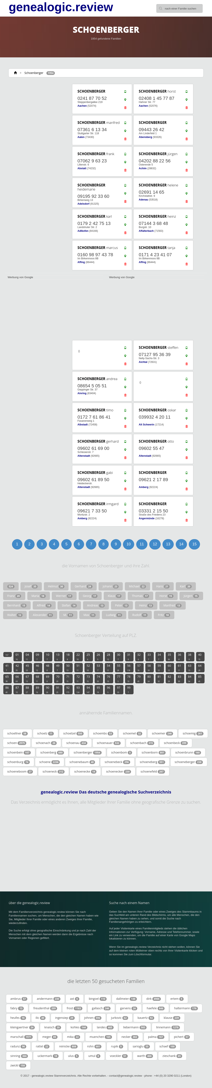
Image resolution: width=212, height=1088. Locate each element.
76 (108, 678)
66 (17, 678)
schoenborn (154, 752)
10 (128, 544)
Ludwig (114, 615)
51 (78, 667)
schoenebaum (82, 762)
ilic (41, 1018)
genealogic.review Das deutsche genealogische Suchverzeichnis (106, 792)
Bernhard (16, 605)
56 (128, 667)
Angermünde (146, 518)
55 (118, 667)
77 (118, 678)
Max (89, 615)
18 (68, 657)
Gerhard (84, 586)
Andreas (96, 605)
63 (189, 667)
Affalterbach (146, 230)
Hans (163, 586)
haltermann (186, 1008)
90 (47, 689)
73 (88, 678)
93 (78, 689)
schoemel (132, 733)
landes (105, 1027)
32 (139, 657)
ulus (73, 1056)
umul (94, 1056)
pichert (182, 1037)
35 (169, 657)
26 (98, 657)
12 (155, 544)
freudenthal (45, 1008)
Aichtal (143, 362)
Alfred (44, 605)
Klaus (115, 596)
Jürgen (191, 596)
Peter (122, 605)
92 (68, 689)
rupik (117, 1046)
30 (118, 657)
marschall (21, 1037)
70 (57, 678)
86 (7, 689)
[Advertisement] (35, 109)
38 (189, 657)
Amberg (143, 487)
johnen (93, 1018)
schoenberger (87, 752)
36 (179, 657)
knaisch (52, 1027)
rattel (42, 1046)
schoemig (193, 733)
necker (130, 1037)
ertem (177, 999)
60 (169, 667)
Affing (81, 262)
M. (68, 615)
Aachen (82, 105)
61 (179, 667)
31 (128, 657)
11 (142, 544)
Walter (15, 615)
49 (57, 667)
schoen (16, 743)
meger (49, 1037)
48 (47, 667)
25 (88, 657)
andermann (49, 999)
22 (78, 657)
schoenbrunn (188, 752)
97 (118, 689)
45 (27, 667)
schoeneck (53, 771)
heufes (18, 1018)
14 (181, 544)
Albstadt (82, 424)
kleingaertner (22, 1027)
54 (108, 667)
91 (57, 689)
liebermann (135, 1027)
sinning (19, 1056)
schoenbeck (176, 743)
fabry (17, 1008)
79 (139, 678)
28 (108, 657)
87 (17, 689)
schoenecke (85, 771)
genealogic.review (61, 7)
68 (37, 678)
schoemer (162, 733)
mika (73, 1037)
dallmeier (126, 999)
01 (17, 657)
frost (74, 1008)
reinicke (68, 1046)
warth (145, 1056)
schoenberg (52, 752)
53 (98, 667)
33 (149, 657)
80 (149, 678)
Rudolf (140, 615)
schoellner (17, 733)
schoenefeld (153, 771)
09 (37, 657)
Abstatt (81, 168)
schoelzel (73, 733)
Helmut (56, 586)
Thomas (140, 596)
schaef (167, 1046)
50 (68, 667)
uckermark (47, 1056)
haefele (156, 1008)
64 (199, 667)
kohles (79, 1027)
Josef (31, 586)
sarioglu (141, 1046)
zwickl (18, 1065)
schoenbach (142, 743)
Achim (143, 168)
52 (88, 667)
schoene (49, 762)
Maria (38, 596)
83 (179, 678)
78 (128, 678)
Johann (111, 586)
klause (172, 1018)
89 (37, 689)
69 (47, 678)
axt (74, 999)
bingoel (98, 999)
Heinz (146, 605)
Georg (90, 596)
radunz (18, 1046)
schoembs (103, 733)
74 (98, 678)
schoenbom (121, 752)
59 (159, 667)
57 (139, 667)
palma (156, 1037)
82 (169, 678)
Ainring (81, 393)
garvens (128, 1008)
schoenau (76, 743)
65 (7, 678)
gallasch (101, 1008)
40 (199, 657)
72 (78, 678)
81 (159, 678)
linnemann (168, 1027)
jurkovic (119, 1018)
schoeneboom (20, 771)
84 (189, 678)
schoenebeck (117, 762)
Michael (137, 586)
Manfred (173, 605)
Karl (186, 586)
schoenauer (109, 743)
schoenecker (118, 771)
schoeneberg (152, 762)
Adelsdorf (83, 203)
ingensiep (65, 1018)
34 (159, 657)
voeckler (119, 1056)
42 (17, 667)
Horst (166, 596)
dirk (153, 999)
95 (98, 689)
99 (128, 689)
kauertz (146, 1018)
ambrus (18, 999)
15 (194, 544)
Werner (64, 596)
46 (37, 667)
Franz (14, 596)
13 (168, 544)
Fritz (164, 615)
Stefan (69, 605)
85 (199, 678)
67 (27, 678)
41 (7, 667)
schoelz (45, 733)
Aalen (80, 137)
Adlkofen (82, 230)
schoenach (46, 743)
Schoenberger (33, 73)
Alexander (43, 615)
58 (149, 667)
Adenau (143, 199)
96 (108, 689)
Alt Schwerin (146, 424)
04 (27, 657)
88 (27, 689)
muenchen (101, 1037)
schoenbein (19, 752)
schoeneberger (189, 762)
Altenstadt (83, 455)
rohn (94, 1046)
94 (88, 689)
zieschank (172, 1056)
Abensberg (145, 137)
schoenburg (18, 762)
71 (68, 678)
